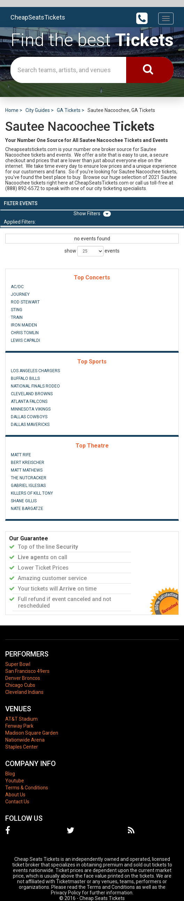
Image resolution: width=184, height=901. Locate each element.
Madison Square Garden (31, 733)
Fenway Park (19, 726)
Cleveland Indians (24, 692)
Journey (20, 294)
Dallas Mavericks (30, 424)
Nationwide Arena (25, 740)
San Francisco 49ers (27, 671)
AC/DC (17, 286)
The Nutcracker (28, 477)
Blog (10, 773)
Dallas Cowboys (29, 416)
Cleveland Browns (32, 393)
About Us (15, 794)
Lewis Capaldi (25, 340)
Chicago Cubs (20, 685)
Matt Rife (21, 454)
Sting (16, 309)
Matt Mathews (27, 470)
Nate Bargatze (27, 508)
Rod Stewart (25, 302)
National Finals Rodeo (35, 386)
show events (92, 251)
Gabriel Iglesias (28, 485)
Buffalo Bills (25, 378)
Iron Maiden (24, 325)
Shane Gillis (24, 500)
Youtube (14, 780)
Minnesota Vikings (31, 409)
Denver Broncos (22, 678)
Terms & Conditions (26, 787)
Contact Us (17, 801)
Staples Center (21, 747)
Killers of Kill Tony (32, 493)
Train (17, 317)
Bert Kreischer (27, 462)
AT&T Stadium (21, 719)
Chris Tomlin (25, 332)
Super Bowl (17, 664)
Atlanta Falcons (29, 401)
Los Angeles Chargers (35, 370)
